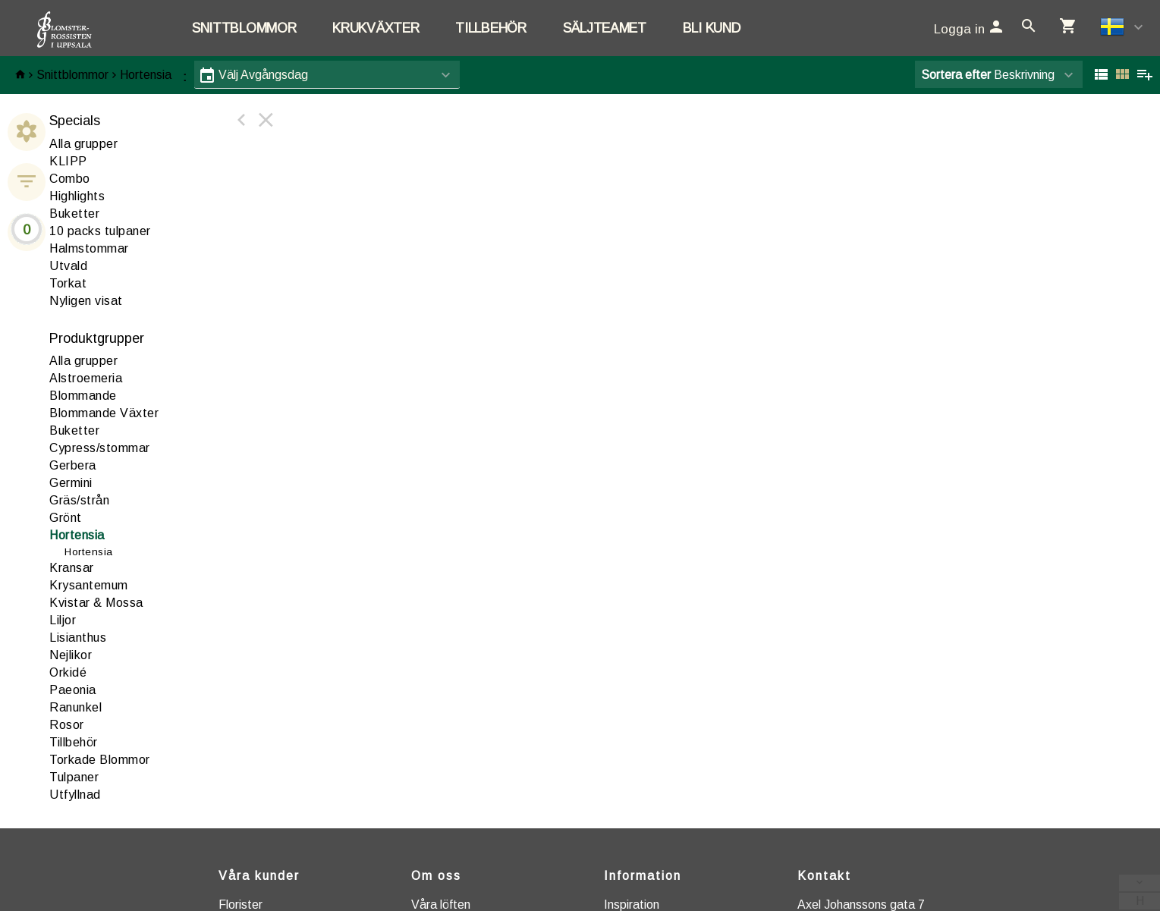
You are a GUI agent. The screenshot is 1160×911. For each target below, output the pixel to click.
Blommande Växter (104, 413)
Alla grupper (83, 143)
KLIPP (68, 161)
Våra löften (440, 904)
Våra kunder (259, 875)
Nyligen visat (86, 300)
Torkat (67, 283)
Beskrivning (988, 74)
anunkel (75, 707)
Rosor (66, 724)
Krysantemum (88, 585)
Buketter (74, 213)
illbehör (73, 742)
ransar (71, 567)
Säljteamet (604, 28)
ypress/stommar (99, 447)
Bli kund (711, 28)
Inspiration (631, 904)
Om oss (436, 875)
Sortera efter (956, 74)
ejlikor (70, 655)
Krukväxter (375, 28)
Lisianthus (77, 637)
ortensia (77, 535)
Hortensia (145, 74)
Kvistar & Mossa (96, 602)
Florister (240, 904)
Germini (71, 482)
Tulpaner (74, 777)
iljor (62, 620)
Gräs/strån (79, 500)
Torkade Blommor (99, 759)
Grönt (65, 517)
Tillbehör (490, 28)
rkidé (67, 672)
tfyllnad (75, 794)
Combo (69, 178)
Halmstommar (89, 248)
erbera (72, 465)
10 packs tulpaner (100, 231)
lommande (83, 395)
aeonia (72, 689)
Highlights (77, 196)
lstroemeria (85, 378)
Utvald (68, 265)
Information (642, 875)
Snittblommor (244, 28)
